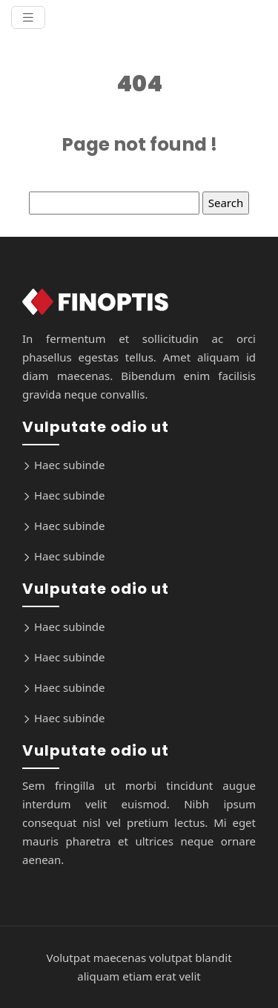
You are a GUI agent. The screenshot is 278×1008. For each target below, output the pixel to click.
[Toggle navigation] (28, 17)
